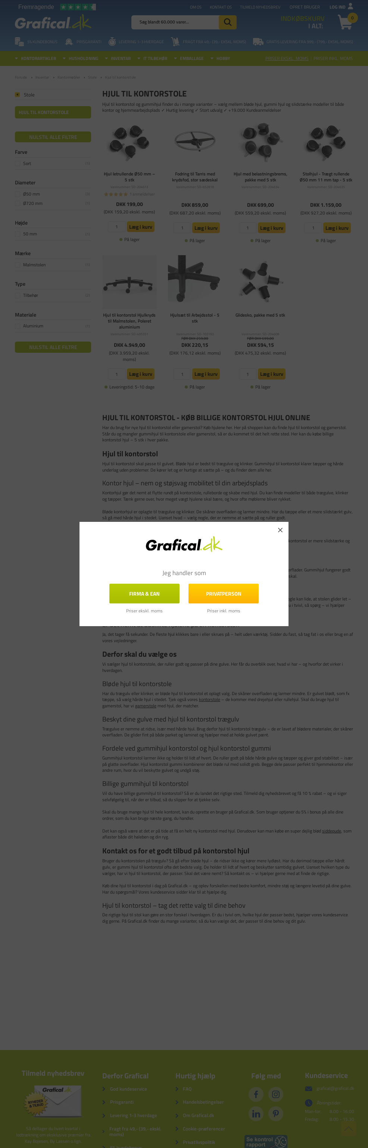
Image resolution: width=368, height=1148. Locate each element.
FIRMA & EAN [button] (144, 593)
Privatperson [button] (223, 593)
